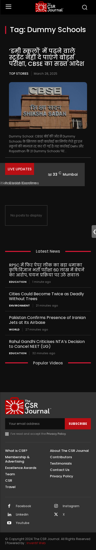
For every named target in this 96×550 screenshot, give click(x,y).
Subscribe (78, 423)
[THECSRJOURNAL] (49, 7)
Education (17, 282)
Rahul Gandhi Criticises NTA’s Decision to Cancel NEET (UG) (47, 344)
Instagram (71, 506)
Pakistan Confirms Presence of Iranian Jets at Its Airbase (47, 320)
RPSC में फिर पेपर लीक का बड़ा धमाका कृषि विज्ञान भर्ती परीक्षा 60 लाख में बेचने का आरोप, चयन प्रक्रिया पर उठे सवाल (46, 270)
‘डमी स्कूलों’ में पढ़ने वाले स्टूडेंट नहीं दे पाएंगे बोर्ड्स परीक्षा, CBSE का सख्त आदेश (47, 57)
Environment (19, 306)
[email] (35, 423)
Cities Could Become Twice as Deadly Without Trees (46, 296)
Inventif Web (36, 543)
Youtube (22, 523)
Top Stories (18, 73)
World (14, 329)
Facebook (23, 506)
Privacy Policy (56, 434)
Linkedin (22, 515)
